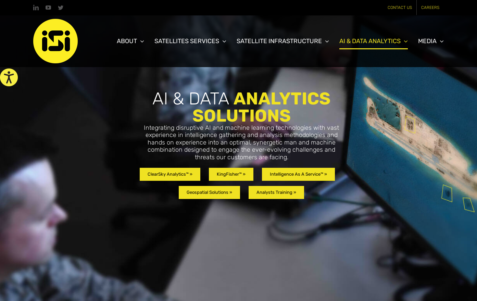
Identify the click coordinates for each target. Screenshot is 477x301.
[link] (9, 77)
